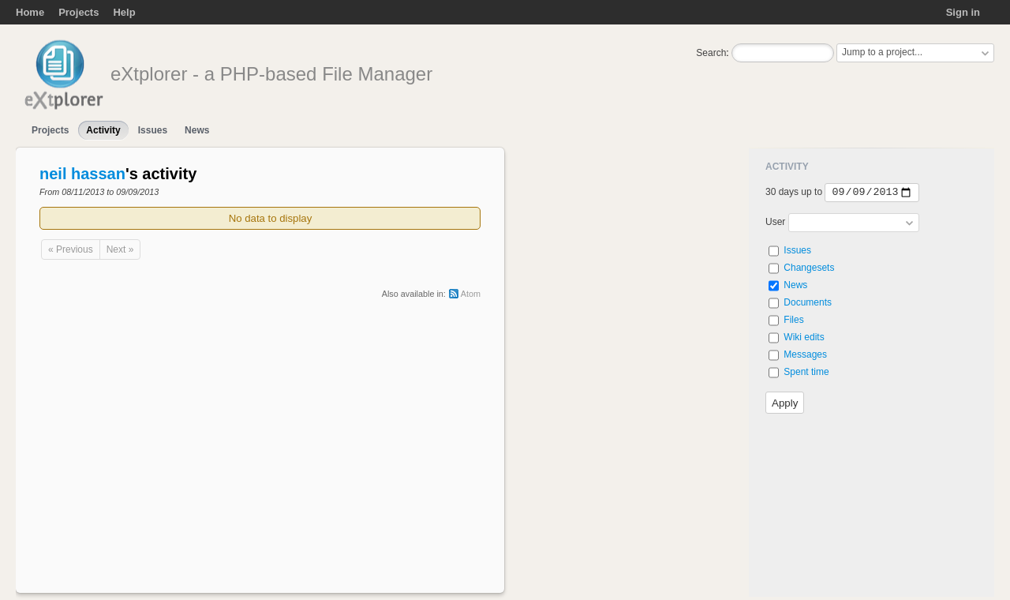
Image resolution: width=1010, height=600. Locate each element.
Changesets (809, 267)
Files (793, 319)
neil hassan (82, 173)
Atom (471, 293)
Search (711, 52)
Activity (103, 130)
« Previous (70, 249)
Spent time (806, 371)
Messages (805, 354)
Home (30, 12)
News (197, 130)
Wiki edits (804, 337)
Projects (78, 12)
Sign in (963, 12)
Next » (120, 249)
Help (124, 12)
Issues (152, 130)
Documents (808, 302)
